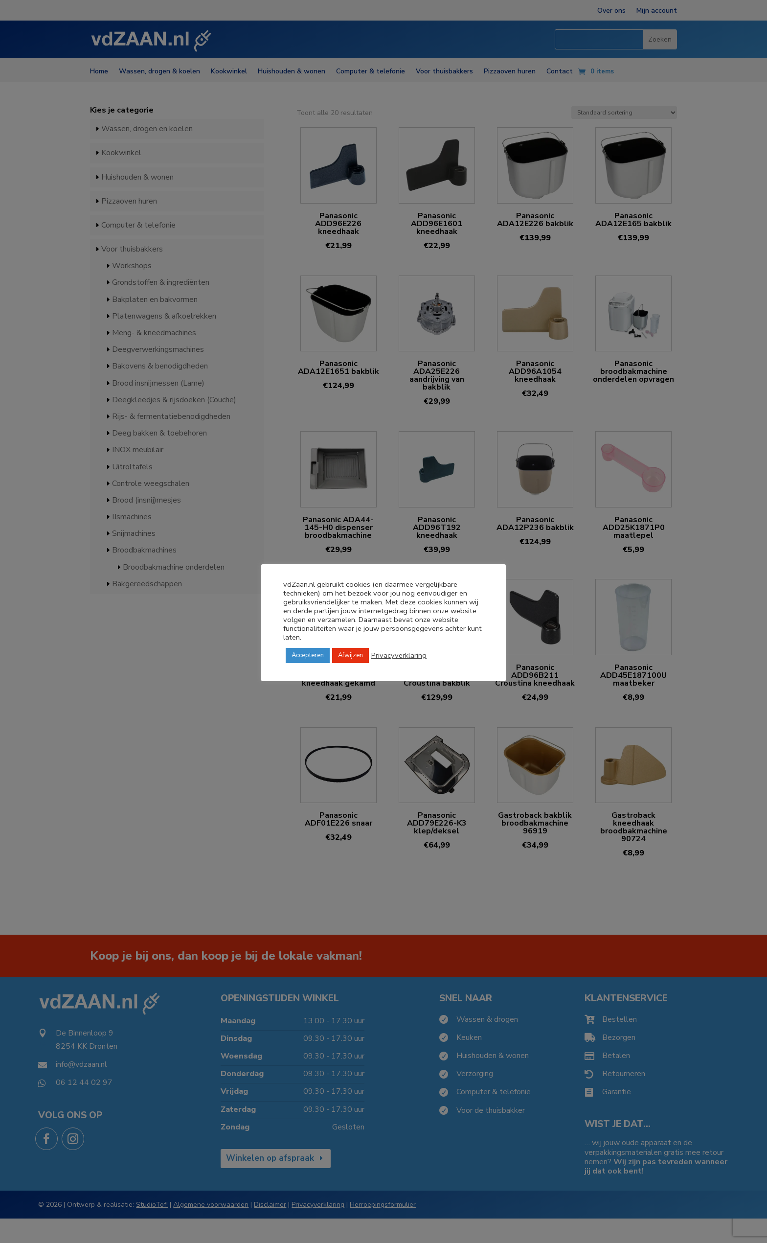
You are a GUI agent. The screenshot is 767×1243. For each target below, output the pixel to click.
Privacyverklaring (399, 655)
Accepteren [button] (308, 655)
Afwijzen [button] (350, 655)
